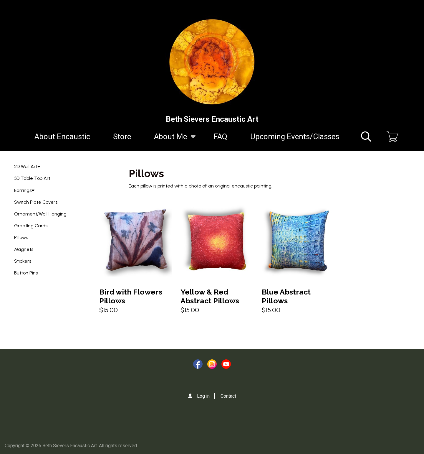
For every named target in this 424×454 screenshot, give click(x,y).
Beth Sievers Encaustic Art (212, 119)
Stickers (22, 261)
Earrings (24, 190)
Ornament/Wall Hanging (40, 214)
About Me (170, 140)
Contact (228, 396)
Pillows (21, 237)
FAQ (220, 136)
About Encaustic (62, 136)
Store (122, 136)
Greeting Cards (30, 225)
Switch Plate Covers (35, 202)
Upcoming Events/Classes (294, 136)
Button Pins (26, 273)
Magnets (23, 249)
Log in (203, 396)
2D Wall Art (27, 166)
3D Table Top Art (32, 178)
